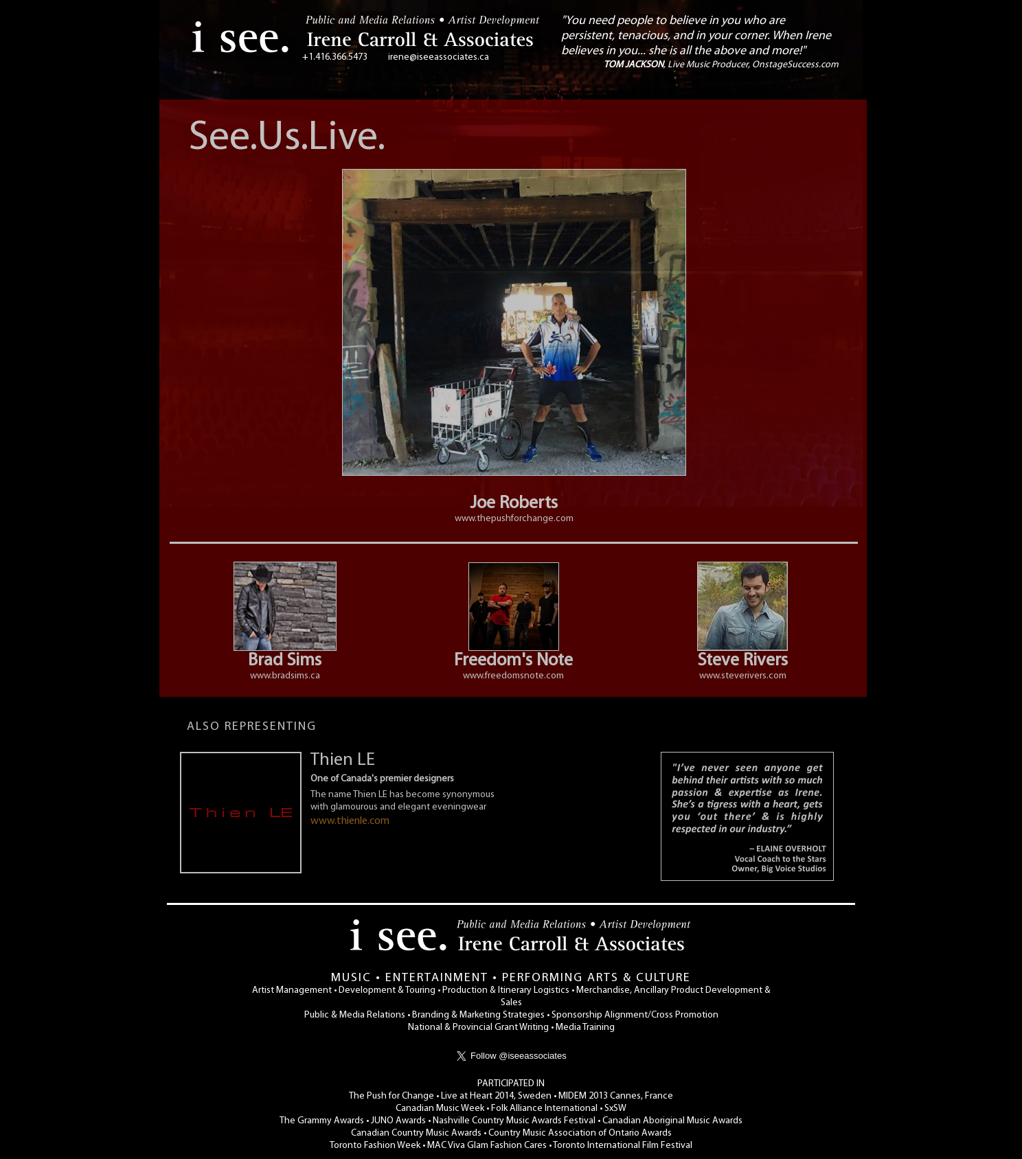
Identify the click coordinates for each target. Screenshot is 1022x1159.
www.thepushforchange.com (514, 519)
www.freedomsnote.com (513, 676)
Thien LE (342, 760)
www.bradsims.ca (285, 676)
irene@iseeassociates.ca (438, 57)
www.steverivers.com (742, 676)
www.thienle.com (349, 821)
